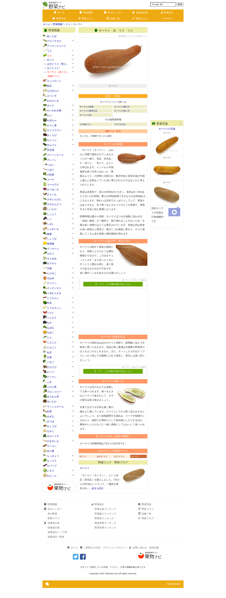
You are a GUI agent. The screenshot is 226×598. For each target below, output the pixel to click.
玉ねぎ (50, 278)
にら (49, 337)
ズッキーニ (53, 248)
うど (49, 51)
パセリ (50, 362)
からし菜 (52, 125)
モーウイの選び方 (122, 117)
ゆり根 (50, 451)
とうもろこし (54, 308)
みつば (50, 421)
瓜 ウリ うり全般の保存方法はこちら (113, 381)
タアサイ (52, 263)
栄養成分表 (140, 12)
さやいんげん (54, 199)
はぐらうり (53, 68)
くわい (50, 165)
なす (49, 322)
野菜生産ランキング (105, 519)
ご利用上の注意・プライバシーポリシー (103, 557)
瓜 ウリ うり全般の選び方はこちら (113, 294)
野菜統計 (166, 12)
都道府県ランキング (105, 533)
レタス (50, 470)
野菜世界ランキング (105, 537)
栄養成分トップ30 (57, 542)
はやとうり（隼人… (58, 64)
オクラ (50, 105)
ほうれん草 (53, 396)
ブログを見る (120, 134)
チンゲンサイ (54, 288)
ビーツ (50, 372)
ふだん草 (52, 387)
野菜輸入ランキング (105, 523)
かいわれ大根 (54, 110)
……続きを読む (95, 498)
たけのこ (52, 273)
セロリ (50, 253)
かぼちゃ (52, 120)
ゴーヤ (50, 179)
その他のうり (85, 134)
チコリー (52, 283)
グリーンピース (55, 155)
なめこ (50, 332)
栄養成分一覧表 (56, 547)
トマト (50, 313)
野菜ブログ (140, 18)
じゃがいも (53, 229)
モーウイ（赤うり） (58, 72)
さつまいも (53, 189)
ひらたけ (52, 367)
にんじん (52, 342)
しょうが (52, 238)
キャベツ (52, 140)
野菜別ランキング (104, 528)
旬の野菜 (52, 523)
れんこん (52, 475)
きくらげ (52, 135)
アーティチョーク (56, 46)
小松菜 (50, 174)
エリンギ (52, 95)
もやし (50, 431)
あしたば (52, 36)
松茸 (49, 411)
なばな (50, 327)
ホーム (59, 12)
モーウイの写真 (167, 129)
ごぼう (50, 170)
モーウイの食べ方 (122, 121)
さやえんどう (54, 204)
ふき (49, 382)
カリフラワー (54, 130)
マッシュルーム (55, 406)
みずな (50, 416)
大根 (49, 268)
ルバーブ (52, 465)
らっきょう (53, 456)
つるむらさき (54, 293)
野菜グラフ (54, 528)
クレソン (52, 160)
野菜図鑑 (86, 12)
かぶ (49, 115)
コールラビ (53, 184)
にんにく (52, 347)
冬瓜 (49, 303)
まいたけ (52, 401)
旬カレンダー (113, 12)
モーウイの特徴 (86, 117)
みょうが (52, 426)
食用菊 (50, 243)
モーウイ (135, 466)
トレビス (52, 317)
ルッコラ (52, 461)
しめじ (50, 224)
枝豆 (49, 86)
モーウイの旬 (85, 125)
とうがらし (53, 298)
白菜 (49, 357)
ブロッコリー (54, 392)
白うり (50, 60)
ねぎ (49, 352)
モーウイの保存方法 (88, 121)
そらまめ (52, 258)
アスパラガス (54, 41)
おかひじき (53, 100)
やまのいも (53, 441)
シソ (49, 219)
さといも (52, 194)
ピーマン (52, 377)
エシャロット (54, 81)
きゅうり (52, 145)
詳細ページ (54, 76)
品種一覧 (113, 18)
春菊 (49, 234)
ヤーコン (52, 446)
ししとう (52, 214)
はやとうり (102, 466)
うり (67, 24)
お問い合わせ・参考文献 (144, 557)
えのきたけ (53, 91)
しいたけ (52, 209)
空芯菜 (50, 150)
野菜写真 (59, 18)
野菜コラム (86, 18)
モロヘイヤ (53, 436)
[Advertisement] (112, 321)
